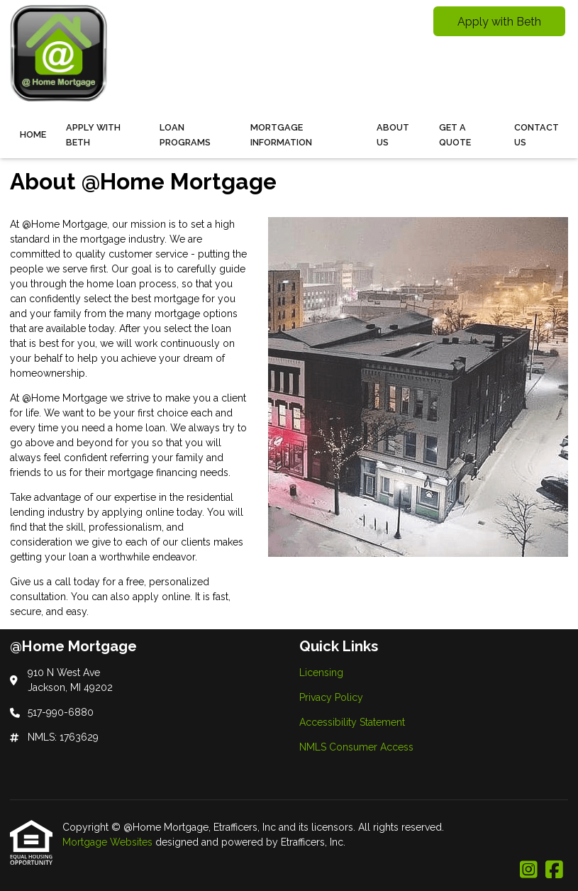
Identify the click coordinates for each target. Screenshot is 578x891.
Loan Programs (185, 135)
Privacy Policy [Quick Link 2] (331, 697)
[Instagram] (529, 870)
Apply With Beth (93, 135)
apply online (161, 596)
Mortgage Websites (108, 842)
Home (33, 134)
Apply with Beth (499, 21)
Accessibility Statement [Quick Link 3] (352, 722)
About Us (393, 135)
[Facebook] (554, 870)
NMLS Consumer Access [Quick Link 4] (356, 747)
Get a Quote (455, 135)
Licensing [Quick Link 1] (321, 672)
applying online (138, 512)
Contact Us (536, 135)
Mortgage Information (281, 135)
